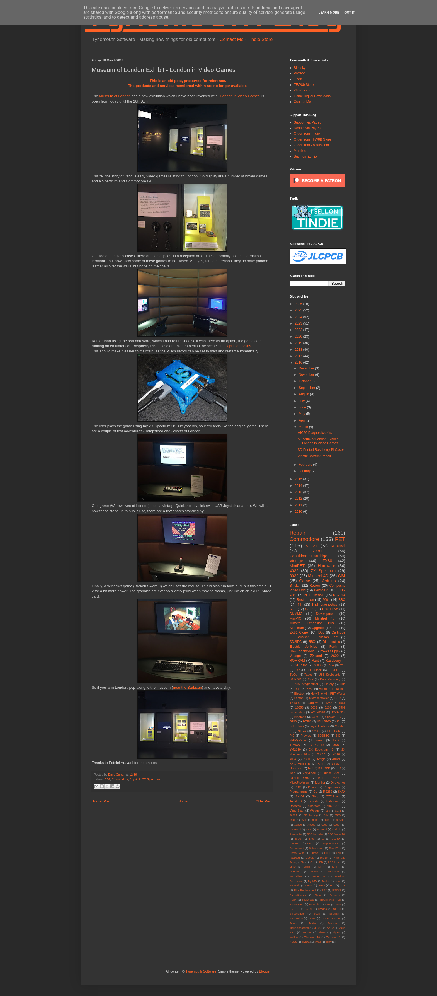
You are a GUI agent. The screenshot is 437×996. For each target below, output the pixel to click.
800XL (316, 819)
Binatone (300, 717)
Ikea (292, 773)
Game (304, 581)
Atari (293, 609)
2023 (299, 323)
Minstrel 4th (325, 618)
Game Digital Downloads (312, 96)
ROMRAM (297, 661)
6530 (338, 815)
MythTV (312, 881)
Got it (349, 12)
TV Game (316, 744)
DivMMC (296, 614)
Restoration (305, 600)
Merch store (302, 151)
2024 (299, 317)
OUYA (321, 885)
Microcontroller (319, 698)
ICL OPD (324, 768)
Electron (299, 693)
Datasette (338, 688)
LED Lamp (334, 862)
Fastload (295, 857)
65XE (304, 819)
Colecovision (316, 848)
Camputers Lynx (331, 843)
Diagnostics (331, 642)
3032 (314, 707)
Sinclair (295, 586)
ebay (329, 941)
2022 (299, 330)
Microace (333, 871)
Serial (319, 740)
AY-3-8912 (338, 712)
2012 (299, 499)
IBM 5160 (324, 721)
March (304, 427)
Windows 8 (333, 937)
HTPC (307, 721)
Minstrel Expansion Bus (312, 623)
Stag (315, 796)
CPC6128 (295, 843)
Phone (318, 894)
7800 (306, 759)
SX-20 (337, 908)
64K (326, 815)
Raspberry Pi (335, 661)
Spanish (334, 913)
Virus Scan (297, 810)
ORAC (309, 885)
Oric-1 (316, 731)
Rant (315, 661)
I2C (310, 768)
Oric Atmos (338, 782)
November (307, 375)
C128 (309, 609)
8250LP (340, 819)
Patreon (299, 73)
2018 (299, 350)
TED (336, 740)
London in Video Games (239, 96)
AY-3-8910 (318, 712)
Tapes (308, 674)
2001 (326, 600)
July (302, 401)
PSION (336, 890)
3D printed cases (237, 346)
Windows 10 (312, 937)
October (305, 381)
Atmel (336, 759)
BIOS (298, 838)
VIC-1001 (333, 806)
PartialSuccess (298, 894)
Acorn (323, 688)
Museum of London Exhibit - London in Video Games (318, 441)
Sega (317, 913)
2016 (299, 362)
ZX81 (317, 551)
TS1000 (295, 702)
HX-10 (324, 857)
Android (336, 829)
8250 (310, 688)
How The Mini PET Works (328, 693)
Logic (307, 866)
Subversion (296, 918)
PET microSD (314, 595)
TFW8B (295, 744)
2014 (299, 486)
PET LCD (333, 731)
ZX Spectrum (151, 779)
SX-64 (299, 796)
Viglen (336, 932)
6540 (292, 819)
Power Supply (330, 651)
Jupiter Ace (332, 773)
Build (321, 763)
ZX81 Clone (299, 632)
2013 (299, 492)
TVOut (294, 674)
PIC (292, 735)
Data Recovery (330, 679)
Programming (299, 791)
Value (330, 927)
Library (329, 684)
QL (315, 791)
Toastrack (296, 801)
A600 (309, 829)
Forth (333, 647)
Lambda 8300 (300, 777)
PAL (332, 885)
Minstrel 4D (318, 576)
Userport (314, 806)
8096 (328, 819)
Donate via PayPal (307, 128)
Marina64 (295, 871)
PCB (342, 885)
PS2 (324, 890)
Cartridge (338, 632)
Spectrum (297, 628)
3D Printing (311, 815)
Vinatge (295, 656)
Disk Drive (330, 609)
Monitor (320, 782)
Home (183, 801)
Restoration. (297, 904)
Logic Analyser (319, 726)
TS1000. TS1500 (331, 918)
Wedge (315, 810)
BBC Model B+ (336, 834)
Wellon (294, 937)
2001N (321, 754)
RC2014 (339, 595)
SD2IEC (296, 642)
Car (297, 670)
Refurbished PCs (330, 899)
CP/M (336, 763)
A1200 (298, 824)
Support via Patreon (308, 122)
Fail (338, 852)
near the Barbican (187, 687)
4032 (294, 571)
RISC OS (308, 899)
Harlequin (296, 768)
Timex (293, 923)
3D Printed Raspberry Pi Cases (321, 450)
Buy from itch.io (305, 156)
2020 (299, 337)
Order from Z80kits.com (311, 145)
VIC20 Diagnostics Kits (315, 433)
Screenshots (297, 913)
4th (300, 604)
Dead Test (335, 848)
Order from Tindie (307, 134)
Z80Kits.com (303, 90)
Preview (306, 735)
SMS (338, 904)
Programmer (332, 787)
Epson (314, 852)
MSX (336, 777)
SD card (301, 665)
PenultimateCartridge (308, 556)
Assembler (296, 834)
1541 (297, 688)
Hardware (326, 566)
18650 (299, 707)
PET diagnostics (324, 604)
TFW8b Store (304, 85)
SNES (308, 908)
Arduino (329, 581)
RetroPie (314, 904)
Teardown (312, 702)
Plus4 (293, 899)
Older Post (263, 801)
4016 (336, 754)
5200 (328, 707)
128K (329, 702)
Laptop (299, 698)
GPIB (293, 721)
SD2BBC (323, 735)
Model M (318, 876)
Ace (331, 665)
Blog (311, 838)
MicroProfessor (300, 782)
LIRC (293, 866)
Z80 (335, 628)
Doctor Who (297, 852)
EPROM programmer (304, 684)
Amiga (321, 759)
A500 (324, 824)
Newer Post (101, 801)
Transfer (333, 923)
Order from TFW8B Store (312, 139)
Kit (339, 721)
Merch (314, 871)
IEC (338, 768)
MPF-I (335, 866)
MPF (321, 777)
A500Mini (295, 829)
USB (336, 744)
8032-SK (295, 679)
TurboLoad (333, 801)
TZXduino (332, 796)
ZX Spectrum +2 (321, 749)
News (337, 881)
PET (340, 539)
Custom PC (333, 717)
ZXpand (316, 656)
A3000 (311, 824)
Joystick (135, 779)
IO (311, 862)
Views (321, 932)
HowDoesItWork (302, 651)
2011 (299, 505)
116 (328, 810)
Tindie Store (260, 39)
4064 (293, 759)
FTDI (327, 852)
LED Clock (314, 670)
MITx (321, 866)
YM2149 (295, 749)
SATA (341, 791)
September (307, 388)
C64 (107, 779)
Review (314, 586)
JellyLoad (309, 773)
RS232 (327, 791)
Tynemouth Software (201, 971)
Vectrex (306, 932)
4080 (320, 632)
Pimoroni (334, 894)
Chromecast (297, 848)
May (302, 414)
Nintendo (295, 885)
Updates (295, 806)
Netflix (326, 881)
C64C (316, 717)
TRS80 (312, 918)
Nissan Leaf (328, 637)
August (304, 394)
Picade (312, 787)
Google (310, 857)
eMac (317, 941)
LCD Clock (297, 726)
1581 (342, 702)
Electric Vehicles (303, 647)
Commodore (120, 779)
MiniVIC (295, 618)
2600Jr (294, 815)
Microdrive (296, 876)
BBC (341, 600)
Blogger (264, 971)
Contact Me (232, 39)
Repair (297, 533)
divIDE (306, 941)
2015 (299, 479)
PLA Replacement (305, 890)
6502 (312, 642)
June (303, 407)
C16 (342, 665)
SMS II (294, 908)
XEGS (293, 941)
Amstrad (322, 829)
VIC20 (311, 546)
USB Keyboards (329, 674)
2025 (299, 310)
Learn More (329, 12)
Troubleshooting (299, 927)
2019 (299, 343)
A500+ (337, 824)
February (306, 464)
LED (320, 862)
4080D (318, 665)
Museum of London (114, 96)
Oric (342, 684)
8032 (294, 576)
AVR (311, 679)
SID (338, 735)
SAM (327, 904)
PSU (337, 698)
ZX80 (327, 561)
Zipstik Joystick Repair (314, 456)
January (305, 471)
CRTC (310, 843)
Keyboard (321, 590)
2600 (335, 656)
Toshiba (314, 801)
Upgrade (318, 628)
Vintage (296, 561)
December (307, 368)
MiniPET (297, 566)
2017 (299, 356)
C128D (336, 838)
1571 (338, 810)
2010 (299, 512)
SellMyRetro (298, 740)
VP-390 (318, 927)
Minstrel (338, 546)
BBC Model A (315, 834)
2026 (299, 304)
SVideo (322, 908)
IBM (302, 862)
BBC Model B (300, 763)
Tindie (298, 79)
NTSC (302, 731)
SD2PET (334, 670)
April (302, 420)
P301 (298, 787)
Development (326, 614)
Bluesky (299, 68)
